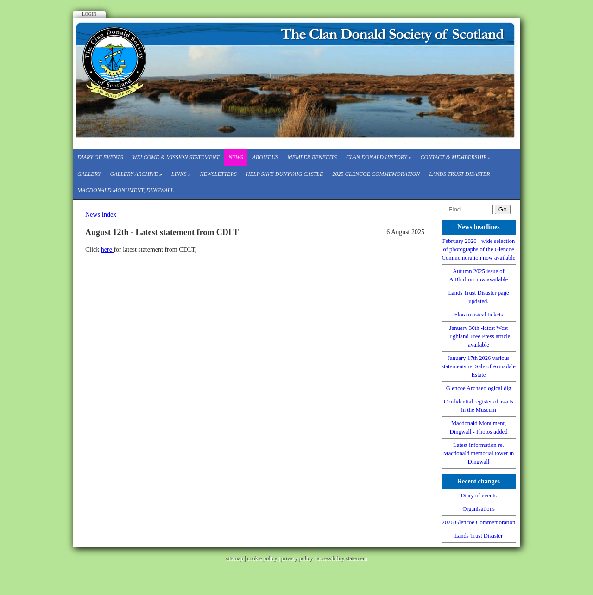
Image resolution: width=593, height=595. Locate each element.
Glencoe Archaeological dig (478, 388)
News (235, 157)
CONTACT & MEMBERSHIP (456, 157)
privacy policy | (299, 558)
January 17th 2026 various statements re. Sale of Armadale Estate (479, 366)
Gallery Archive (136, 174)
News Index (100, 214)
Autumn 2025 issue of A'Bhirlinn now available (478, 275)
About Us (265, 157)
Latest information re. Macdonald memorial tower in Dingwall (478, 453)
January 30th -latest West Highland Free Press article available (479, 336)
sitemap (234, 558)
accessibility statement (342, 558)
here (107, 249)
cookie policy (262, 558)
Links (181, 174)
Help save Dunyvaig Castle (284, 174)
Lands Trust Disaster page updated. (478, 297)
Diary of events (100, 157)
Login (89, 14)
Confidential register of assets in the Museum (478, 405)
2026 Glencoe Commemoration (479, 522)
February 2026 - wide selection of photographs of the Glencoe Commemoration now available (479, 249)
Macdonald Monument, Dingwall (125, 190)
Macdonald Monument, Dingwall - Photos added (479, 427)
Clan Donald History (378, 157)
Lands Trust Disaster (459, 174)
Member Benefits (312, 157)
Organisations (478, 509)
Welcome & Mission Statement (175, 157)
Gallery (89, 174)
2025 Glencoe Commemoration (376, 174)
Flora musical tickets (478, 314)
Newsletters (218, 174)
